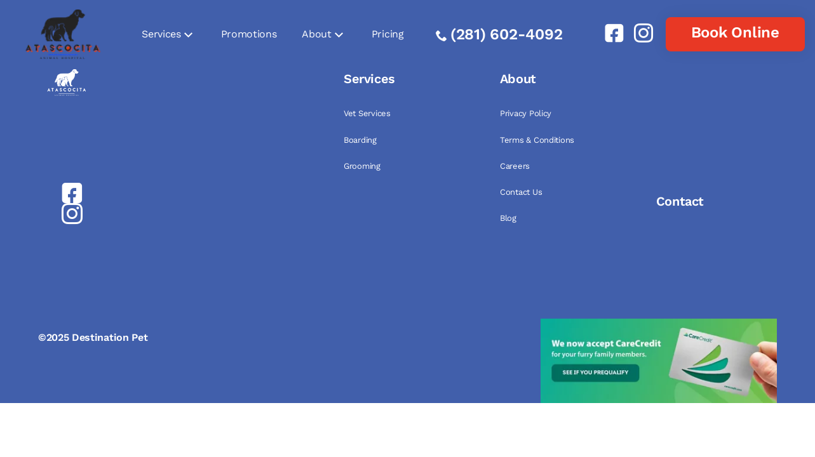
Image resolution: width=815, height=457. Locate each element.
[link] (609, 33)
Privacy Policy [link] (525, 113)
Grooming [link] (362, 166)
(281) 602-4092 (506, 34)
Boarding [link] (360, 140)
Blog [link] (508, 218)
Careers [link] (515, 166)
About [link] (316, 34)
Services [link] (161, 34)
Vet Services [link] (367, 113)
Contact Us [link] (521, 192)
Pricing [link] (388, 34)
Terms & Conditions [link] (537, 140)
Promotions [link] (249, 34)
